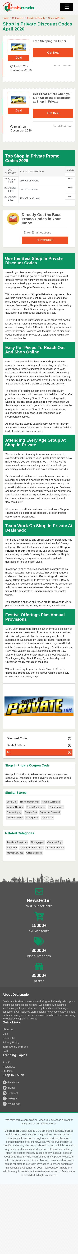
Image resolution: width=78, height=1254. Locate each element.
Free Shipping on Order (49, 41)
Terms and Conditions (15, 1046)
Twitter (9, 1087)
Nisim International (29, 801)
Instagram (11, 1098)
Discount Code (39, 738)
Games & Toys (55, 842)
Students (8, 1070)
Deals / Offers (39, 745)
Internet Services (15, 852)
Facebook (11, 1082)
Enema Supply (14, 812)
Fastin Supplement (35, 807)
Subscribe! (45, 240)
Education (12, 847)
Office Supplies (34, 852)
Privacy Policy (11, 1042)
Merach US (47, 817)
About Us (8, 1029)
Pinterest (10, 1092)
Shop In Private (56, 18)
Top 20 (6, 1062)
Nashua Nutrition (15, 807)
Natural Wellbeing (51, 801)
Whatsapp (11, 1103)
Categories (18, 18)
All (39, 752)
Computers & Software (31, 847)
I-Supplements (56, 807)
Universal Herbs (15, 817)
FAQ (5, 1050)
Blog (5, 1033)
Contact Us (9, 1038)
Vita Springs (32, 817)
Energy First (31, 812)
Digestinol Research (50, 812)
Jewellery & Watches (17, 842)
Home (6, 18)
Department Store (55, 847)
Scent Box (12, 801)
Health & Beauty (36, 18)
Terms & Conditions (62, 65)
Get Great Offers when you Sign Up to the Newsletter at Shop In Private (52, 97)
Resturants (9, 1066)
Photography (37, 842)
